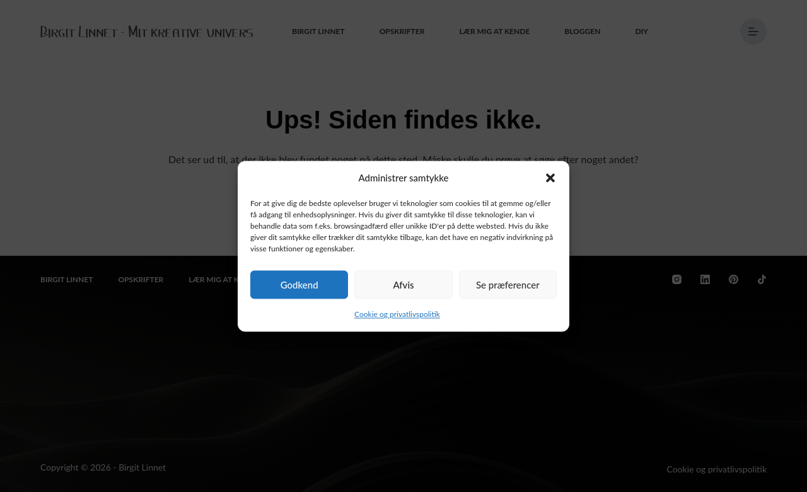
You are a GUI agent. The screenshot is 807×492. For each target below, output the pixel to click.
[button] (550, 177)
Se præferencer (508, 284)
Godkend (299, 284)
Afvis (403, 284)
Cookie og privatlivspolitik (397, 314)
